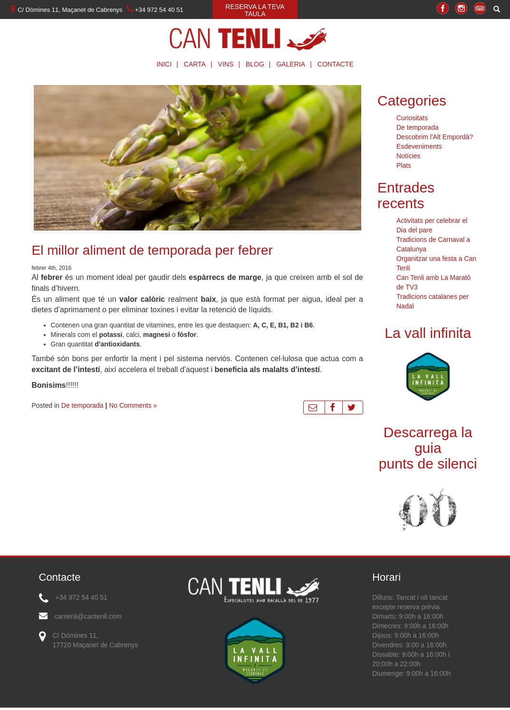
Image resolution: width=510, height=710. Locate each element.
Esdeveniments (419, 146)
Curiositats (412, 118)
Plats (403, 165)
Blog (261, 64)
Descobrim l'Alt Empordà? (434, 137)
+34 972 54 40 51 (81, 597)
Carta (200, 64)
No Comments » (133, 405)
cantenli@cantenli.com (88, 616)
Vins (231, 64)
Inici (169, 64)
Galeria (296, 64)
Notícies (408, 156)
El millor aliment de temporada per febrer (152, 250)
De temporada (82, 405)
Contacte (336, 64)
